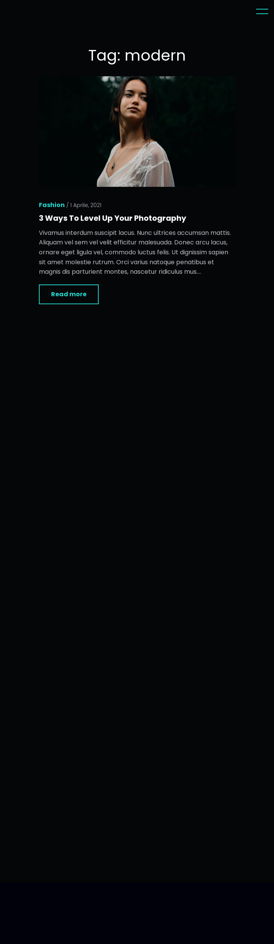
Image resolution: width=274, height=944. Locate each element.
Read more (69, 295)
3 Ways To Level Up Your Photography (112, 219)
